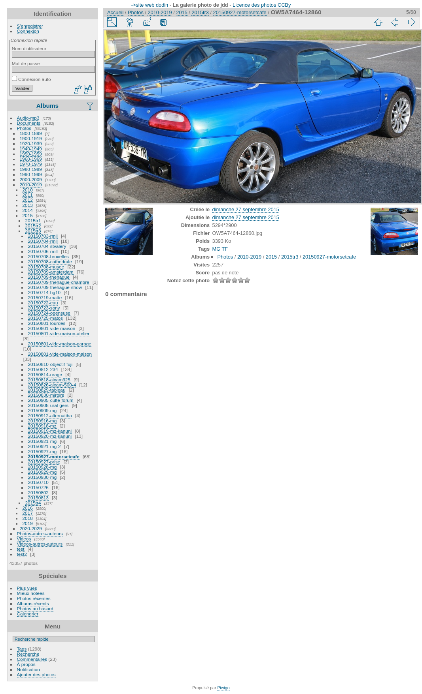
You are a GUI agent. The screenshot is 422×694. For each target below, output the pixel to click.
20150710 (38, 482)
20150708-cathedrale (50, 261)
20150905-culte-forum (51, 400)
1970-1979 (31, 164)
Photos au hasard (35, 608)
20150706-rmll (43, 251)
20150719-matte (45, 297)
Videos (24, 538)
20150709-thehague (49, 276)
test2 (22, 554)
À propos (26, 664)
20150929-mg (42, 472)
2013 (28, 205)
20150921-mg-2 (44, 446)
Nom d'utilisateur (29, 48)
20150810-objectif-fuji (50, 364)
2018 (28, 518)
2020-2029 (31, 528)
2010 (28, 189)
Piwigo (223, 687)
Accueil (115, 12)
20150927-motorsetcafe (53, 456)
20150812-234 (43, 369)
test (21, 548)
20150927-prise (44, 461)
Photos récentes (34, 598)
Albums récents (33, 603)
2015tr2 (33, 225)
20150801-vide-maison (52, 328)
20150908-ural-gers (48, 405)
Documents (29, 123)
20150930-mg (42, 477)
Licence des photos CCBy (262, 5)
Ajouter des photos (36, 674)
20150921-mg (42, 441)
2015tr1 (33, 220)
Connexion (28, 31)
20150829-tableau (47, 389)
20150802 (38, 492)
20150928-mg (42, 466)
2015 (28, 215)
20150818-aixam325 (49, 379)
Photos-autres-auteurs (40, 533)
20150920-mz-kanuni (50, 436)
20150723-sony (44, 307)
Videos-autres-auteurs (40, 543)
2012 (28, 200)
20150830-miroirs (46, 395)
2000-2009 (31, 179)
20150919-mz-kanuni (50, 430)
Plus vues (27, 588)
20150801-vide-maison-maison (60, 353)
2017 (28, 513)
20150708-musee (46, 266)
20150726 (38, 487)
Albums (47, 105)
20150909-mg (42, 410)
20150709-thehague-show (55, 287)
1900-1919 (31, 138)
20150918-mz (42, 425)
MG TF (220, 249)
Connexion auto (31, 79)
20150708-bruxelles (48, 256)
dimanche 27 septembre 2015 (245, 209)
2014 (28, 210)
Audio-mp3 (28, 117)
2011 (28, 194)
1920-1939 (31, 143)
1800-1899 (31, 133)
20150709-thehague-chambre (58, 282)
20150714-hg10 (44, 292)
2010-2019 (31, 184)
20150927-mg (42, 451)
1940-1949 (31, 148)
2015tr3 (33, 230)
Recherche (28, 653)
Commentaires (32, 659)
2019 (28, 523)
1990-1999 (31, 174)
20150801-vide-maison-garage (59, 343)
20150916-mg (42, 420)
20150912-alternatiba (50, 415)
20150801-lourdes (47, 323)
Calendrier (27, 613)
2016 (28, 507)
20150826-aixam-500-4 (52, 384)
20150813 (38, 497)
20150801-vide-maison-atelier (59, 333)
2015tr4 (33, 502)
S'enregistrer (30, 25)
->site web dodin (149, 5)
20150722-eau (43, 302)
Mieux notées (31, 593)
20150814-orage (45, 374)
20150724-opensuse (49, 312)
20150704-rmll (43, 241)
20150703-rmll (43, 235)
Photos (24, 128)
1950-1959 (31, 153)
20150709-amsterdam (51, 271)
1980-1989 (31, 169)
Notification (28, 669)
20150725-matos (45, 318)
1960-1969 (31, 158)
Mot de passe (26, 63)
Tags (22, 648)
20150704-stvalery (47, 246)
